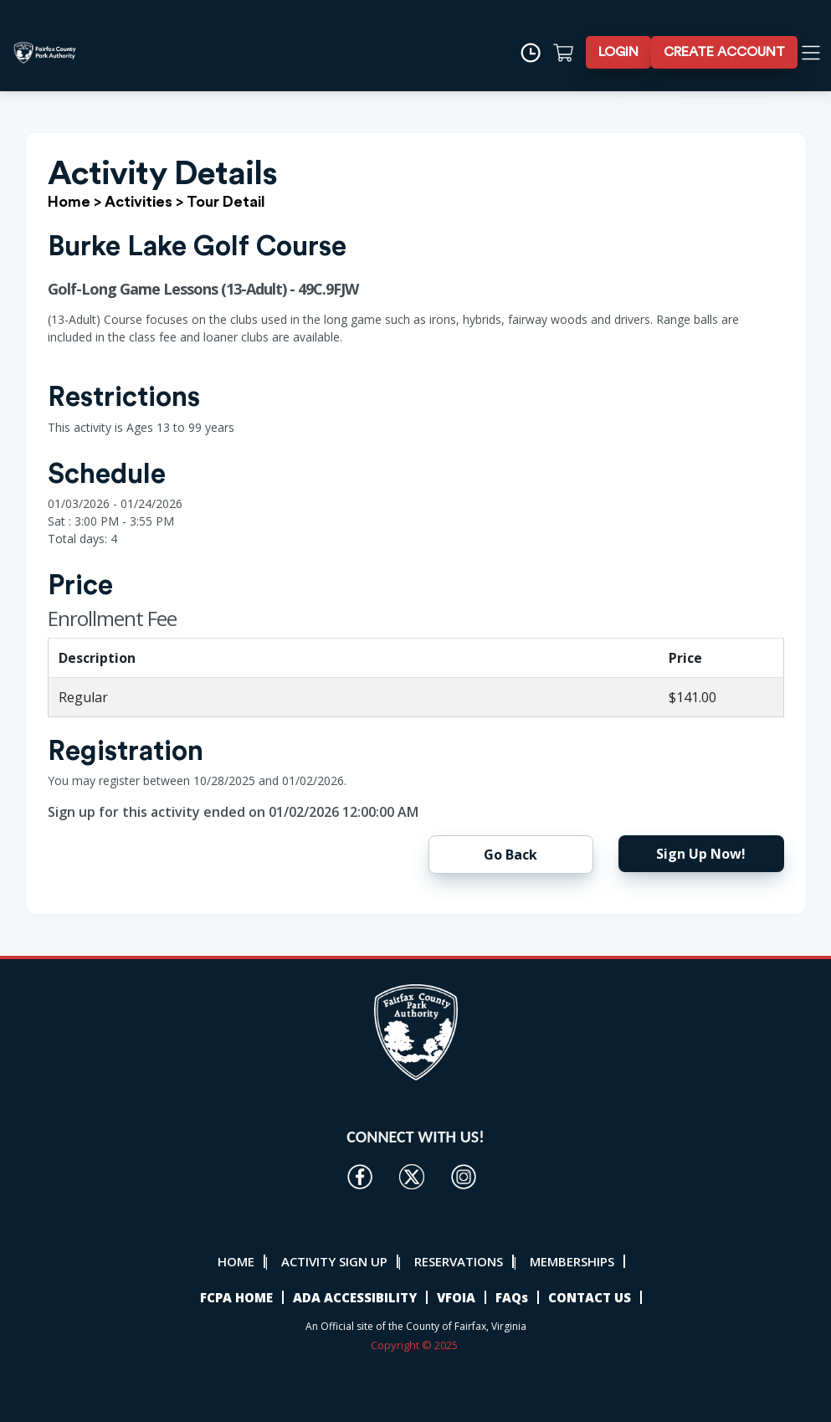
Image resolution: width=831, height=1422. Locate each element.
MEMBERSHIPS (572, 1261)
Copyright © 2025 (415, 1345)
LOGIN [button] (618, 52)
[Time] (536, 53)
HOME (236, 1261)
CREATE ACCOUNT (724, 52)
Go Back (510, 854)
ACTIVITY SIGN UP (334, 1261)
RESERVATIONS (458, 1261)
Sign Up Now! (701, 853)
